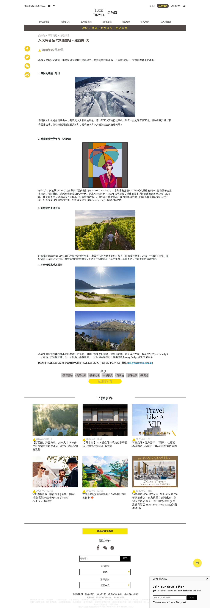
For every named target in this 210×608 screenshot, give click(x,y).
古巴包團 (134, 599)
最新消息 (65, 21)
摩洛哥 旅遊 (88, 602)
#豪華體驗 (67, 375)
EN (172, 5)
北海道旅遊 (77, 602)
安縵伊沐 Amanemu (37, 599)
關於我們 (78, 594)
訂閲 (152, 5)
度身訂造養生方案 (119, 602)
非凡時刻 (144, 21)
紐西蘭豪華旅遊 (65, 602)
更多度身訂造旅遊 (100, 604)
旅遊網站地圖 (115, 594)
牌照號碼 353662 (119, 597)
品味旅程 (107, 21)
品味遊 (41, 35)
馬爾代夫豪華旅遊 (37, 602)
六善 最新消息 (74, 599)
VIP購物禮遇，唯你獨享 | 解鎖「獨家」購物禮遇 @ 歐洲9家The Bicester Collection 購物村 (55, 498)
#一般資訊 (107, 375)
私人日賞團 (165, 21)
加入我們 (101, 594)
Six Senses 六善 (61, 599)
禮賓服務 (126, 21)
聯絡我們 (89, 594)
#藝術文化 (94, 375)
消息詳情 (64, 35)
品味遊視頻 (86, 21)
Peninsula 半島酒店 (122, 599)
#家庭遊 (144, 375)
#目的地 (119, 375)
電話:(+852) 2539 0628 (34, 5)
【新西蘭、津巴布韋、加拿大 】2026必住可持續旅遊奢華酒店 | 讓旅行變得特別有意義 (55, 446)
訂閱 (125, 558)
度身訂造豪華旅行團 (102, 602)
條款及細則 (90, 597)
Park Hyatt (109, 599)
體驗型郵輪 (114, 604)
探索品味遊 (44, 21)
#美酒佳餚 (80, 375)
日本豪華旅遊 (51, 602)
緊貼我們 (105, 381)
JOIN (191, 597)
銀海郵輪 (85, 599)
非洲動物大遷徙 (97, 599)
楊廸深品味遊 (131, 594)
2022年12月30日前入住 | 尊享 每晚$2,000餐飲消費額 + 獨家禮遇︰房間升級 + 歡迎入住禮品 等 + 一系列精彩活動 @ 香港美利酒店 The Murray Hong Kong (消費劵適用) (155, 501)
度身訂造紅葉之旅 (135, 602)
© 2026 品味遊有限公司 (104, 597)
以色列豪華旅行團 (147, 599)
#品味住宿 (131, 375)
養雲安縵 (50, 599)
